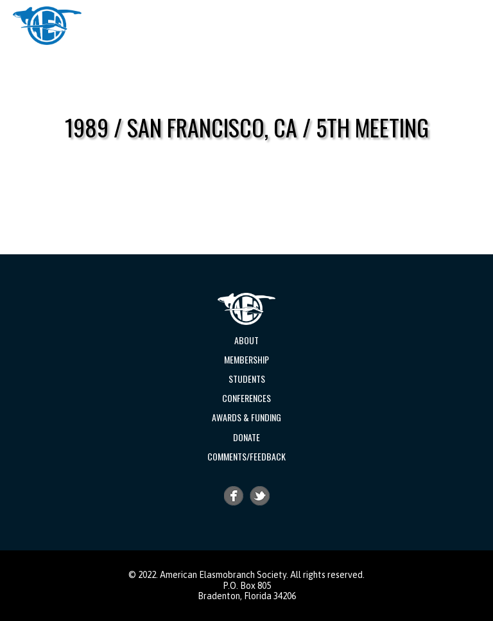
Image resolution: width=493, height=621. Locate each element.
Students (247, 378)
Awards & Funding (246, 417)
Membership (246, 359)
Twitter (260, 495)
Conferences (246, 398)
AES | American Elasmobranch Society (47, 25)
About (246, 340)
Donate (246, 437)
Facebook (233, 495)
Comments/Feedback (246, 456)
